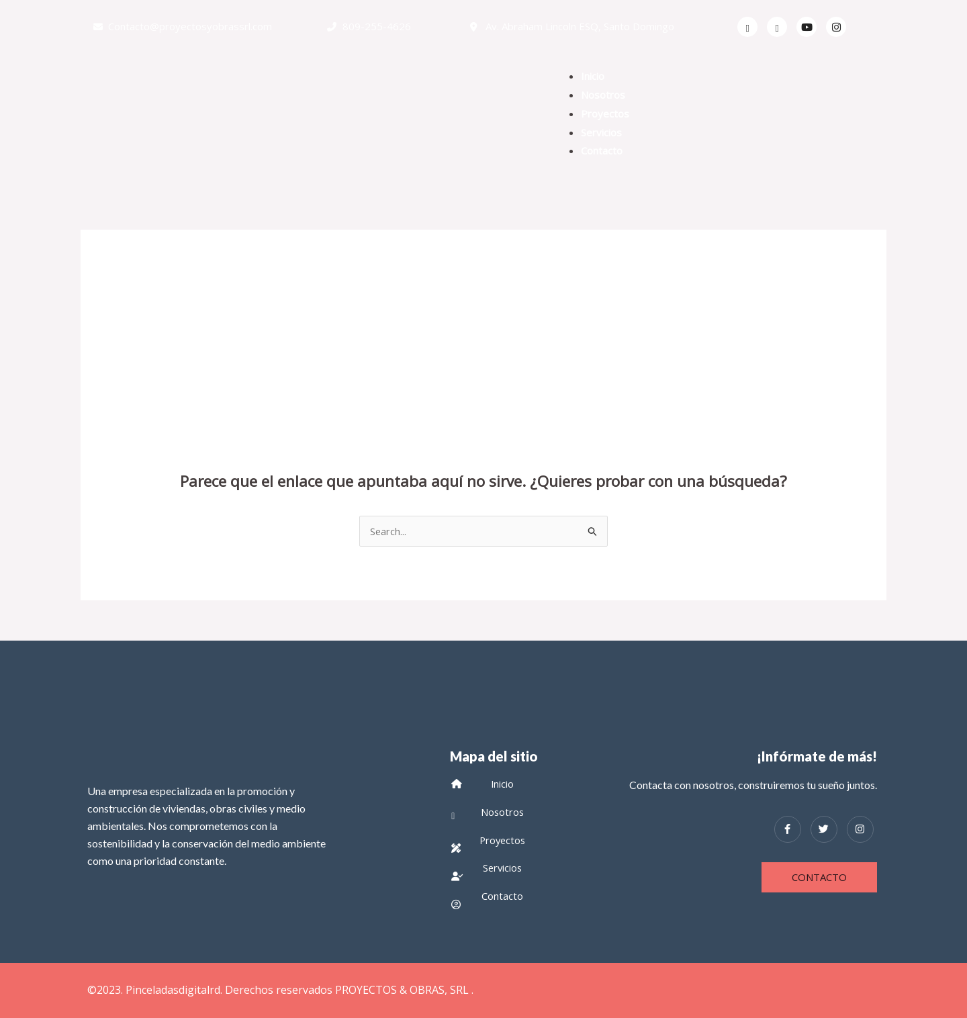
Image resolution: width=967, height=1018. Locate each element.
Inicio (592, 76)
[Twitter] (777, 27)
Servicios (601, 132)
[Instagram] (860, 829)
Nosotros (603, 94)
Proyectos (605, 113)
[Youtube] (806, 27)
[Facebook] (747, 27)
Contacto (602, 150)
